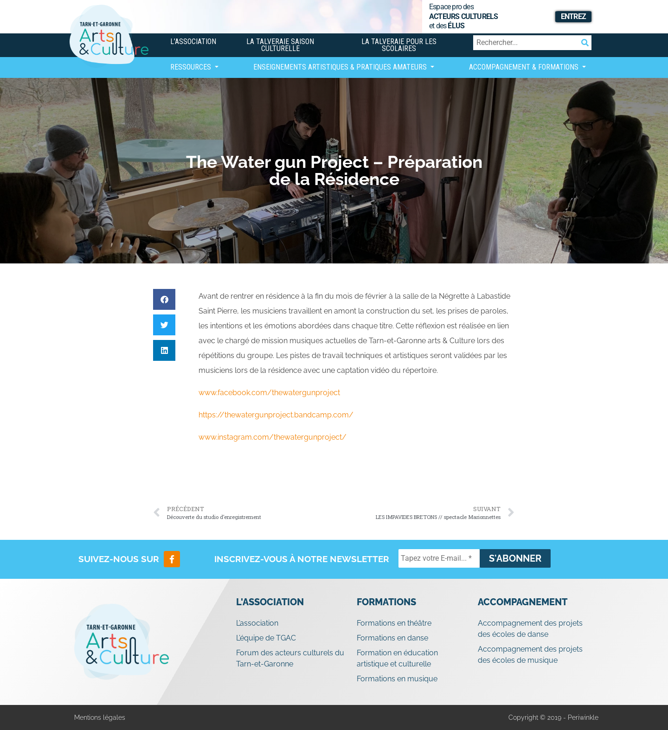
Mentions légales (99, 717)
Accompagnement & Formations (524, 67)
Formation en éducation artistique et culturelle (397, 658)
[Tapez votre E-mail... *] (439, 558)
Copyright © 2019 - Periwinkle (553, 717)
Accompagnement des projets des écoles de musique (530, 655)
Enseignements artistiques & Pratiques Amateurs (341, 67)
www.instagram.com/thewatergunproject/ (273, 437)
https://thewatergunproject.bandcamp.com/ (276, 414)
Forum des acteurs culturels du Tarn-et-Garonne (290, 658)
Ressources (191, 67)
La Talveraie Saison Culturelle (280, 45)
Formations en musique (397, 678)
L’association (193, 41)
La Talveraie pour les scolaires (399, 45)
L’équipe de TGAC (266, 638)
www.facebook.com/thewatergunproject (269, 392)
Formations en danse (392, 638)
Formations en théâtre (394, 623)
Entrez (573, 16)
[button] (164, 299)
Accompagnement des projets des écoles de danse (530, 629)
